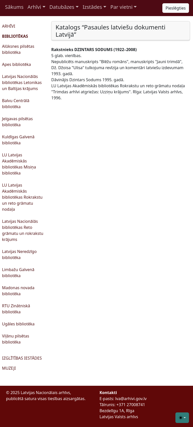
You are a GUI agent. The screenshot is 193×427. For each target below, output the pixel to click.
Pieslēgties (176, 8)
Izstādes (92, 7)
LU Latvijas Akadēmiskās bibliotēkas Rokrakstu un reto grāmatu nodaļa (22, 197)
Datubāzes (62, 7)
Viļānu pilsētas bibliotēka (15, 339)
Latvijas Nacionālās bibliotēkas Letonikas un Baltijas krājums (22, 82)
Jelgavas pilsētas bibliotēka (17, 121)
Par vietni (121, 7)
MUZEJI (9, 368)
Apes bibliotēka (16, 64)
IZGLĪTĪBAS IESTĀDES (22, 358)
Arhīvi (34, 7)
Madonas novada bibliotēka (18, 290)
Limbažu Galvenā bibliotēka (18, 272)
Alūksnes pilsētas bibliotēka (18, 49)
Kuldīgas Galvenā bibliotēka (18, 140)
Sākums (14, 7)
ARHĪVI (8, 26)
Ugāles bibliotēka (18, 324)
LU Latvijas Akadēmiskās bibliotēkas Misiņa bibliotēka (19, 164)
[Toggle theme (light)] (182, 417)
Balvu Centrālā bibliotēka (15, 103)
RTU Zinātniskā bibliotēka (16, 309)
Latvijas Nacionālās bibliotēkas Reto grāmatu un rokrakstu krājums (22, 230)
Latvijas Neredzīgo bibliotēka (19, 254)
